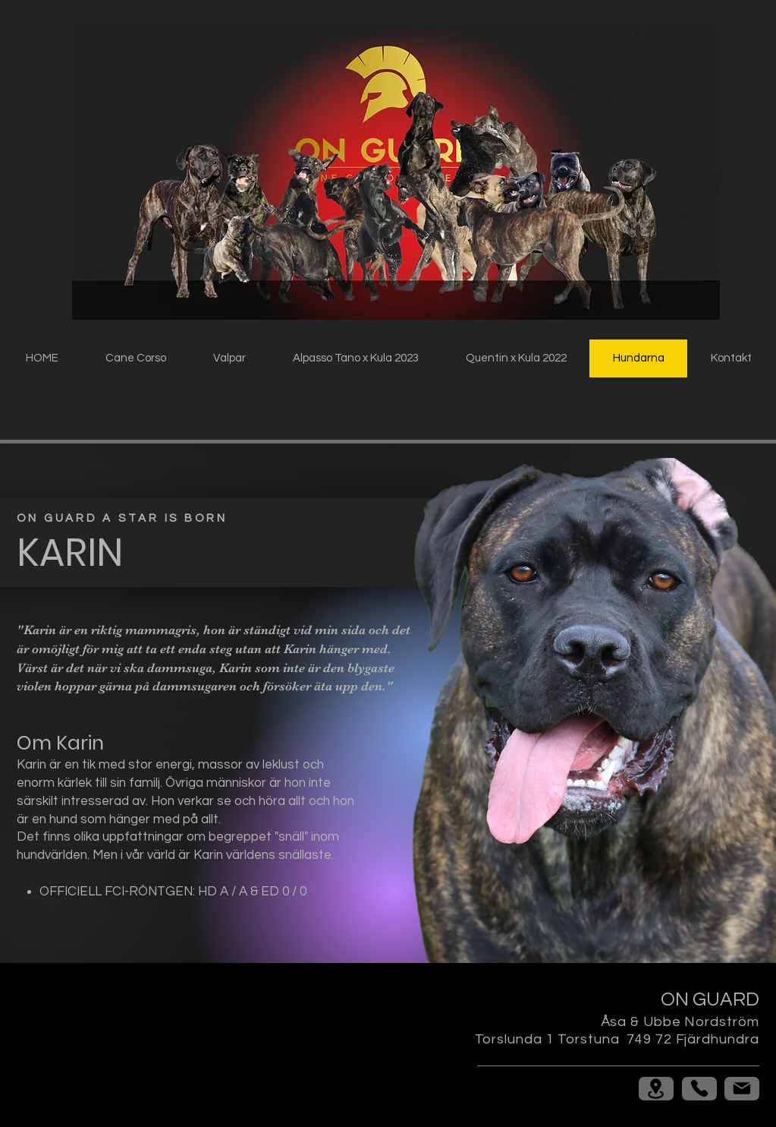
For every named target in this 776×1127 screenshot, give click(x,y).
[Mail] (741, 1088)
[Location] (656, 1088)
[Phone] (699, 1088)
